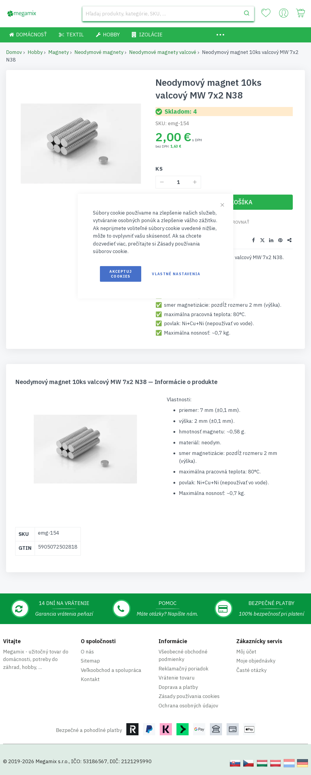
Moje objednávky (255, 660)
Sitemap (90, 660)
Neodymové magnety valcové (162, 52)
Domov (14, 52)
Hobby (35, 52)
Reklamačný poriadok (183, 668)
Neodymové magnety (98, 52)
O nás (87, 651)
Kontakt (90, 679)
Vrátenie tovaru (177, 677)
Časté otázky (251, 670)
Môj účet (246, 651)
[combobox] (168, 13)
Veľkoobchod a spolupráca (111, 670)
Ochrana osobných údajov (188, 705)
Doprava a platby (178, 687)
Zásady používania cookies (189, 696)
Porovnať (238, 222)
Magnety (58, 52)
